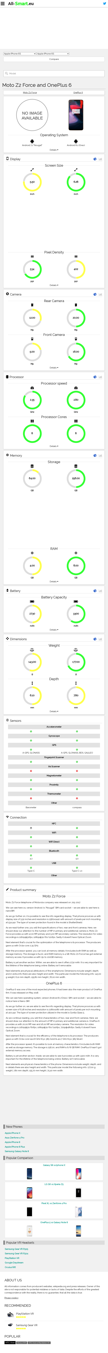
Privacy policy (11, 1298)
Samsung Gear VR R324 (16, 1253)
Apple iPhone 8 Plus (15, 1147)
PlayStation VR (12, 1258)
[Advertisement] (54, 28)
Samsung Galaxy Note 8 (17, 1151)
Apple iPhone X (12, 1133)
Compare (54, 59)
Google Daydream (14, 1262)
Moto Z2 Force (30, 92)
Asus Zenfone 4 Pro (14, 1137)
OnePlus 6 (78, 92)
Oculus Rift (10, 1267)
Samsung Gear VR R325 (16, 1249)
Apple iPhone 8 (12, 1142)
